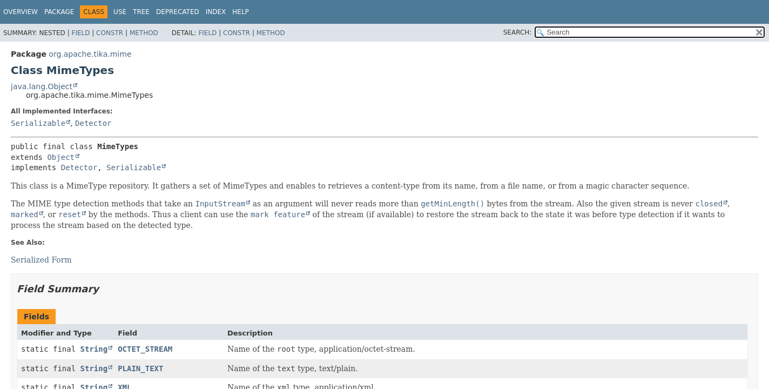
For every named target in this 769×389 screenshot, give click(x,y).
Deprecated (177, 12)
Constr (109, 33)
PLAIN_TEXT (140, 368)
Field (80, 33)
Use (119, 12)
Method (144, 33)
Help (240, 12)
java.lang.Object (41, 86)
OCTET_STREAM (145, 349)
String (94, 349)
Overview (20, 12)
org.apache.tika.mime (90, 54)
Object (61, 157)
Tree (141, 12)
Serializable (38, 123)
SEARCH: (517, 32)
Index (216, 12)
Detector (93, 123)
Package (59, 12)
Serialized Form (41, 260)
